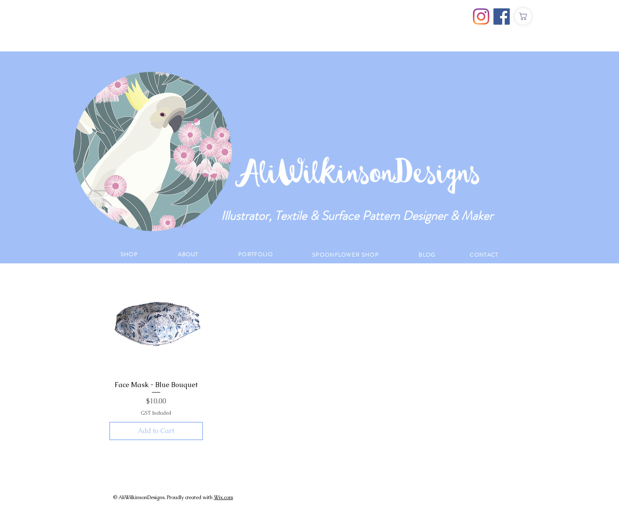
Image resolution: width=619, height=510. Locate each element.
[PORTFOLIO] (256, 254)
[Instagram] (481, 16)
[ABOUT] (189, 254)
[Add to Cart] (156, 431)
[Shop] (523, 16)
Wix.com (223, 497)
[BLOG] (428, 254)
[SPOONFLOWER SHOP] (346, 254)
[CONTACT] (485, 254)
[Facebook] (501, 16)
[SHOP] (130, 254)
